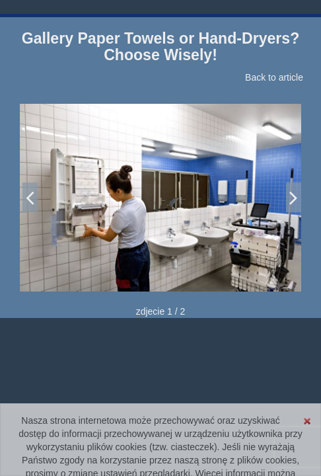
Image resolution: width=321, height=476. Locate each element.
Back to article (274, 77)
